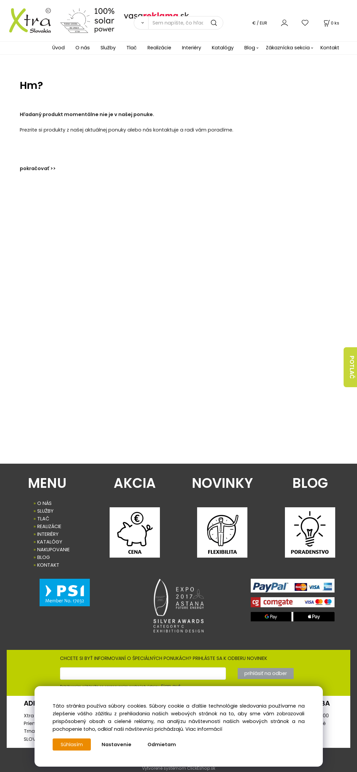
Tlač (131, 47)
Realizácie (159, 47)
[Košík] (330, 23)
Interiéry (191, 47)
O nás (82, 47)
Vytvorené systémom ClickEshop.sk (178, 768)
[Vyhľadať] (141, 23)
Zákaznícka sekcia (288, 47)
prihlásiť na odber (265, 673)
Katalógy (223, 47)
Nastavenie (116, 744)
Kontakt (329, 47)
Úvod (58, 47)
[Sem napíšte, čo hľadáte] (185, 23)
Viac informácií (203, 729)
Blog (249, 47)
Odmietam (161, 744)
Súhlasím (72, 744)
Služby (108, 47)
